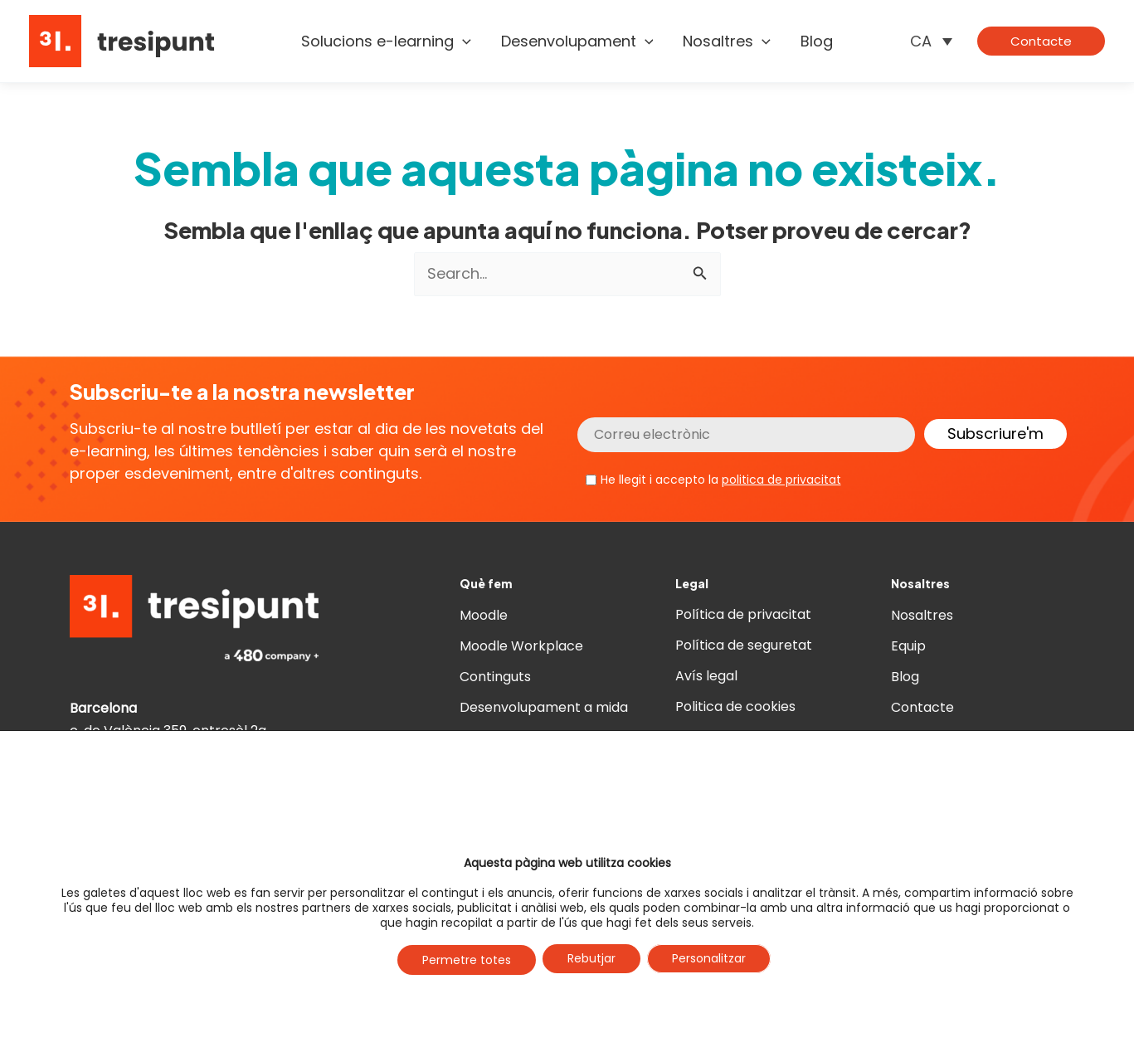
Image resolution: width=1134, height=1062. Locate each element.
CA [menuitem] (921, 41)
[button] (1041, 41)
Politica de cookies (735, 707)
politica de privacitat (781, 479)
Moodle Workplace (521, 645)
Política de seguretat (743, 645)
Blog (905, 676)
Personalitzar (709, 959)
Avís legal (706, 676)
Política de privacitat (743, 615)
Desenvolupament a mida (544, 707)
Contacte (922, 707)
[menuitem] (931, 41)
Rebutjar (591, 959)
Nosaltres (922, 615)
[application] (462, 41)
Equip (908, 645)
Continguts (495, 676)
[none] (931, 41)
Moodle (484, 615)
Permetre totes (466, 960)
